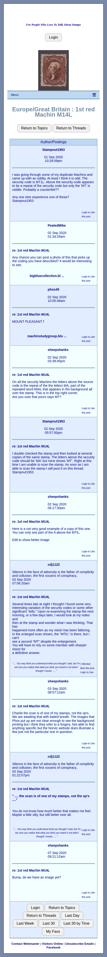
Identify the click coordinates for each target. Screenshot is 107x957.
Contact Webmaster (26, 943)
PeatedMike (57, 225)
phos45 (53, 289)
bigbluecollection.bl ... (47, 276)
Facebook (53, 947)
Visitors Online (52, 943)
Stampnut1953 (53, 150)
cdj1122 (54, 564)
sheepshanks (58, 350)
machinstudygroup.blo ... (47, 336)
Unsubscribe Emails (79, 943)
